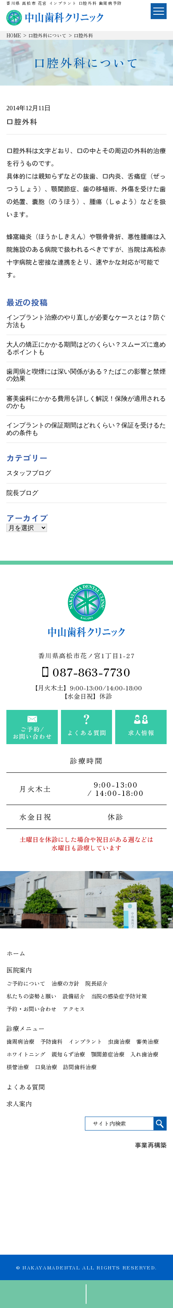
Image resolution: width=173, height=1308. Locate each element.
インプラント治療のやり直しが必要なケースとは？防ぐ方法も (86, 321)
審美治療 (147, 1041)
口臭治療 (46, 1067)
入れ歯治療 (144, 1054)
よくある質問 (25, 1086)
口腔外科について (47, 35)
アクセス (74, 1009)
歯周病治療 (20, 1041)
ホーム (16, 953)
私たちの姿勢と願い (31, 996)
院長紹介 (96, 983)
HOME (13, 35)
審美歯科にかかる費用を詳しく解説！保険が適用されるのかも (86, 402)
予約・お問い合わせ (31, 1009)
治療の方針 (65, 983)
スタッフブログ (28, 473)
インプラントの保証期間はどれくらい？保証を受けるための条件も (86, 429)
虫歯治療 (119, 1041)
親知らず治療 (68, 1054)
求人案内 (19, 1103)
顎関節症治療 (107, 1054)
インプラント (85, 1041)
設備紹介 (74, 996)
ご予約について (25, 983)
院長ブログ (22, 492)
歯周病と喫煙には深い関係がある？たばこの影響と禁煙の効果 (86, 375)
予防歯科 (51, 1041)
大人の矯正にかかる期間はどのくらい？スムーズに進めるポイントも (86, 348)
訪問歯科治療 (79, 1067)
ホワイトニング (25, 1054)
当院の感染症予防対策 (119, 996)
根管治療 (17, 1067)
